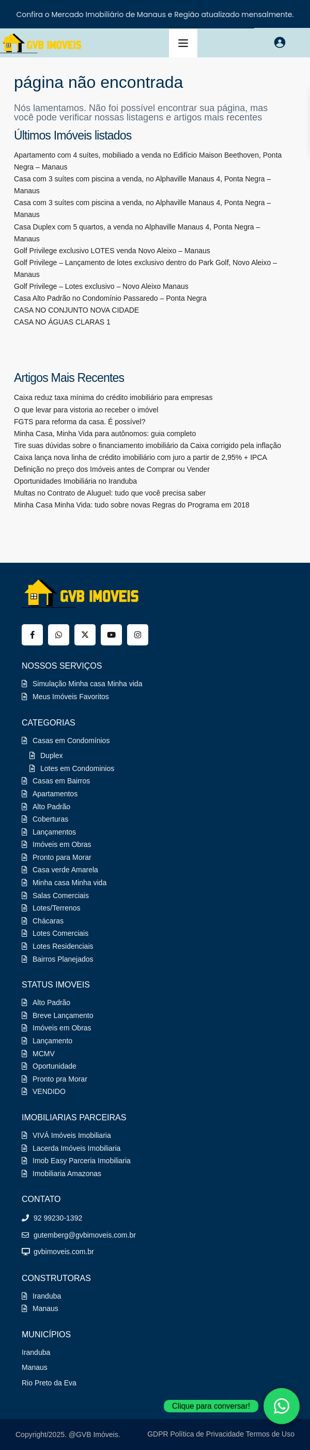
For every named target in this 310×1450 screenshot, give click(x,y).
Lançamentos (54, 832)
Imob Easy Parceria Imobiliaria (82, 1160)
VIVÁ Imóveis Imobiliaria (72, 1135)
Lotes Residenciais (63, 946)
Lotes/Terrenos (57, 908)
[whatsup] (58, 634)
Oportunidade (54, 1066)
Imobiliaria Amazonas (67, 1173)
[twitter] (85, 634)
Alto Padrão (51, 807)
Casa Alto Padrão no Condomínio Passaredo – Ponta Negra (110, 298)
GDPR (157, 1434)
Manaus (45, 1308)
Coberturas (50, 819)
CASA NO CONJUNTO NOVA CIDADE (76, 310)
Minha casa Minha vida (69, 882)
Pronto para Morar (62, 857)
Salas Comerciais (61, 895)
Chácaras (48, 921)
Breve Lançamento (63, 1015)
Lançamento (52, 1041)
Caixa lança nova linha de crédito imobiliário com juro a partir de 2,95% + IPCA (140, 457)
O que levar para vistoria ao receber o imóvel (86, 410)
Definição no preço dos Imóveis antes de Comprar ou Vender (112, 469)
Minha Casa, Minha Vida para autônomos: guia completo (105, 433)
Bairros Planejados (63, 959)
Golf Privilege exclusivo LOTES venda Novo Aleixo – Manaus (112, 250)
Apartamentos (55, 794)
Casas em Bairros (61, 781)
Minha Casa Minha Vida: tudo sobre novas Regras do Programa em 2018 (132, 505)
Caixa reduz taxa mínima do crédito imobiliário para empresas (113, 397)
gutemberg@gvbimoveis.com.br (85, 1235)
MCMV (44, 1054)
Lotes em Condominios (77, 768)
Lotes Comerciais (60, 933)
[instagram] (137, 634)
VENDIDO (49, 1091)
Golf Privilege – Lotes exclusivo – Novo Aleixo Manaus (101, 286)
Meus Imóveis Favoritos (71, 696)
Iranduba (47, 1296)
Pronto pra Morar (60, 1079)
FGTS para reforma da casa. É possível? (79, 422)
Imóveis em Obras (62, 844)
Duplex (51, 755)
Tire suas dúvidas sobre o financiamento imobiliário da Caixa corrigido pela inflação (147, 445)
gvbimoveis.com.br (64, 1251)
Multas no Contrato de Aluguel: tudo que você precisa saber (110, 493)
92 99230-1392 (58, 1218)
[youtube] (111, 634)
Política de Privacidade (207, 1434)
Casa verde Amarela (65, 870)
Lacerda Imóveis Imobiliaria (76, 1148)
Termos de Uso (270, 1434)
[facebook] (32, 634)
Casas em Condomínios (71, 740)
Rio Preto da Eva (49, 1383)
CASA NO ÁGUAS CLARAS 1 (62, 322)
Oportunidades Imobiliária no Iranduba (75, 481)
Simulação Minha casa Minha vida (87, 684)
